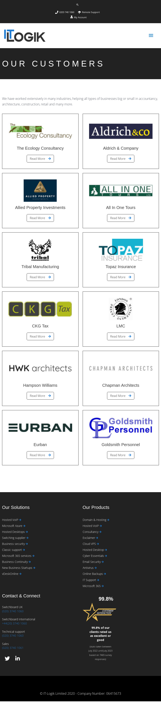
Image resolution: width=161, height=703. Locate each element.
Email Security (92, 563)
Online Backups (93, 576)
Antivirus (88, 570)
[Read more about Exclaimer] (97, 539)
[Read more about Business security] (27, 545)
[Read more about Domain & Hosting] (108, 521)
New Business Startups (17, 570)
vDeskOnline (10, 576)
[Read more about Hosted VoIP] (20, 521)
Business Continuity (15, 563)
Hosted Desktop (94, 551)
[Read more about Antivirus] (95, 570)
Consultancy (91, 533)
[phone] (66, 12)
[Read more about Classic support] (24, 551)
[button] (77, 4)
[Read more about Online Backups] (105, 576)
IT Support (90, 582)
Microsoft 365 (92, 588)
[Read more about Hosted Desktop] (106, 551)
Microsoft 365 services (17, 557)
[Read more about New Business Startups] (34, 570)
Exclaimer (89, 539)
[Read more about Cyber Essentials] (106, 557)
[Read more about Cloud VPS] (98, 545)
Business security (14, 545)
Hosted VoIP (10, 521)
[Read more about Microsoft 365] (102, 588)
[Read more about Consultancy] (100, 533)
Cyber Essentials (94, 557)
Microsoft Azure (12, 527)
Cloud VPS (90, 545)
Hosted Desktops (14, 533)
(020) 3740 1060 (13, 613)
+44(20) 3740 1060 (14, 625)
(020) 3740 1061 (13, 650)
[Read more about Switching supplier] (27, 539)
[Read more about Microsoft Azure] (24, 527)
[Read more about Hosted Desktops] (27, 533)
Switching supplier (14, 539)
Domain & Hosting (95, 521)
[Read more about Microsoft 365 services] (33, 557)
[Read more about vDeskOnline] (20, 576)
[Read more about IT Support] (98, 582)
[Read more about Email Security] (102, 563)
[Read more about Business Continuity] (30, 563)
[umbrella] (89, 12)
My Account (80, 17)
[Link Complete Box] (40, 143)
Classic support (12, 551)
